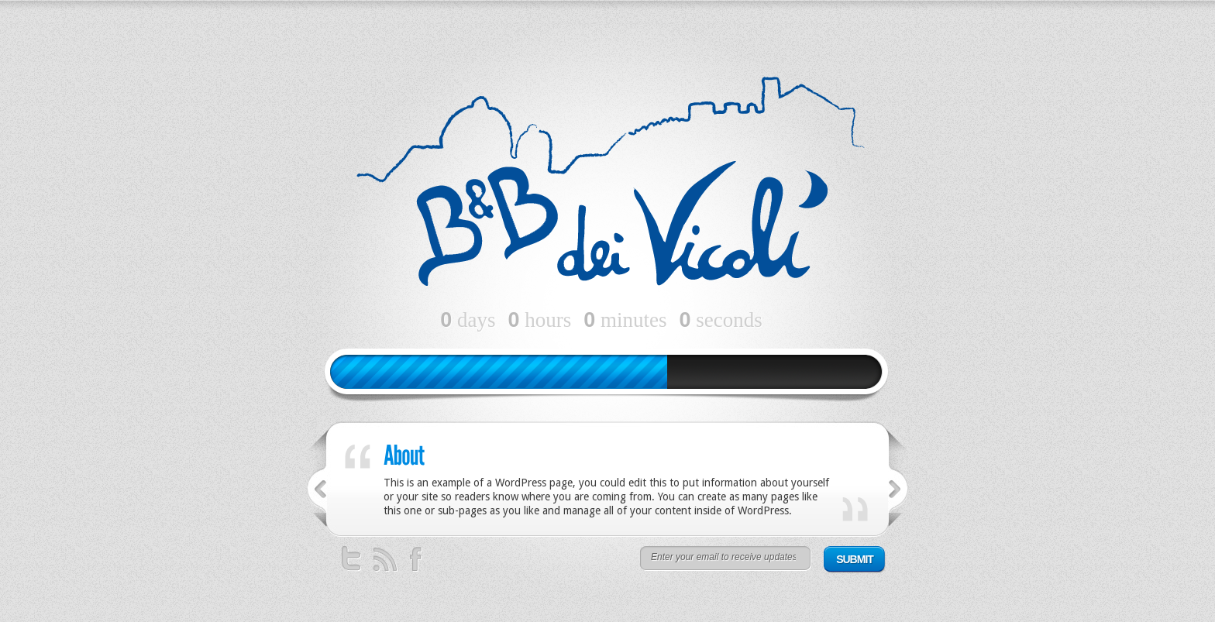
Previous (316, 489)
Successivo (898, 489)
